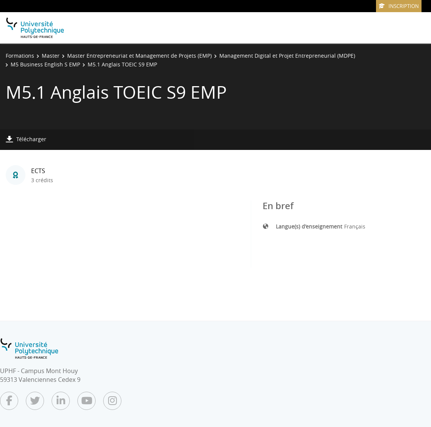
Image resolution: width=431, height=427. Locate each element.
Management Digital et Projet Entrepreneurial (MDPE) (287, 55)
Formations (20, 55)
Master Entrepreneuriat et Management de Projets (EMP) (139, 55)
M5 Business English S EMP (45, 64)
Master (51, 55)
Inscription (399, 6)
